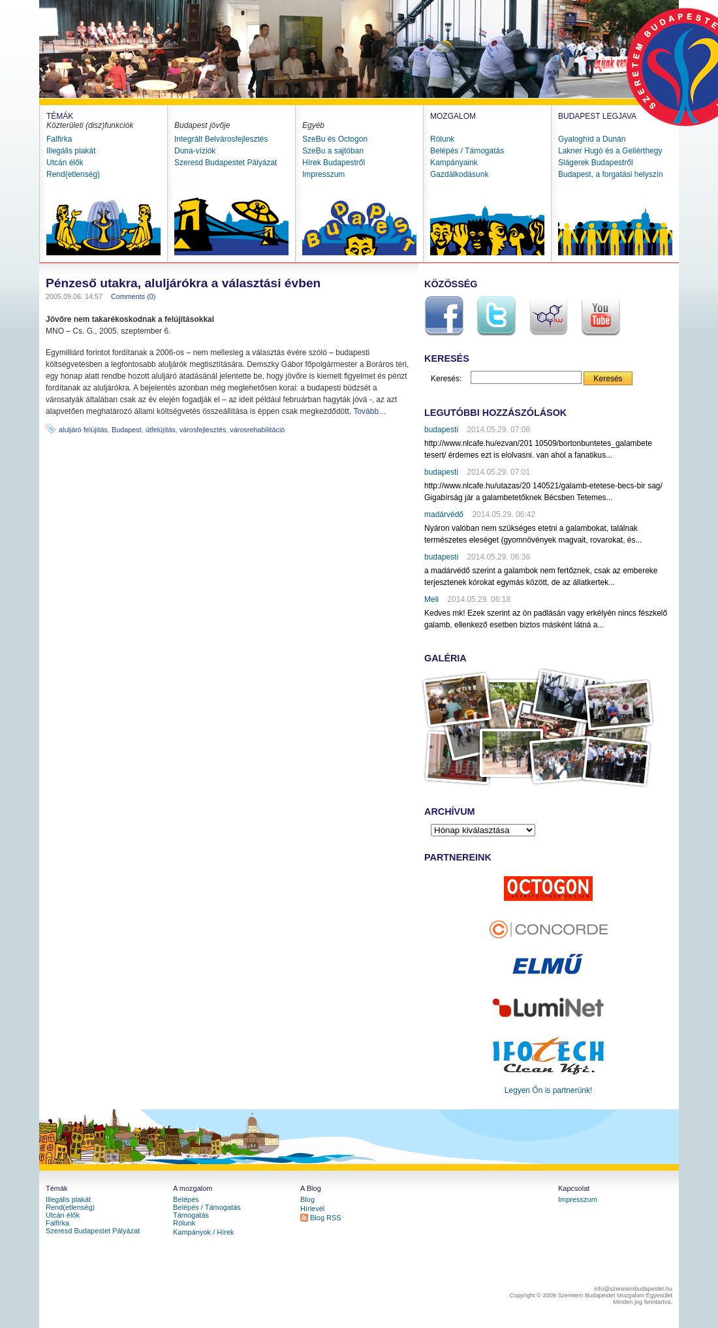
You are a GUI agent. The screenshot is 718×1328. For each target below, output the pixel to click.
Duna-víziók (194, 150)
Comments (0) (133, 296)
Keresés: (446, 378)
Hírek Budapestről (333, 162)
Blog (307, 1199)
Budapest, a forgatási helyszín (610, 174)
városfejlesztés (203, 430)
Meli (431, 599)
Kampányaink (454, 162)
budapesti (441, 429)
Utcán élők (65, 162)
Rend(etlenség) (73, 174)
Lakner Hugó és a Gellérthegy (610, 150)
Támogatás (191, 1215)
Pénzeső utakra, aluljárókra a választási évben (183, 283)
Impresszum (323, 174)
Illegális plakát (70, 150)
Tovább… (369, 411)
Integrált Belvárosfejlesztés (221, 139)
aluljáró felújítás (83, 430)
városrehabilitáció (257, 430)
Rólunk (442, 139)
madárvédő (443, 514)
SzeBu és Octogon (334, 139)
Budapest (127, 430)
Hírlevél (312, 1208)
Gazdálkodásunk (459, 174)
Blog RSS (325, 1218)
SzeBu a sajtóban (333, 150)
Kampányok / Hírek (203, 1232)
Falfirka (59, 139)
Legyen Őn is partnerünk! (549, 1090)
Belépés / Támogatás (467, 150)
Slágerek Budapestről (595, 162)
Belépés (186, 1199)
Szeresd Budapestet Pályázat (225, 162)
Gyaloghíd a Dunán (591, 139)
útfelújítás (161, 430)
